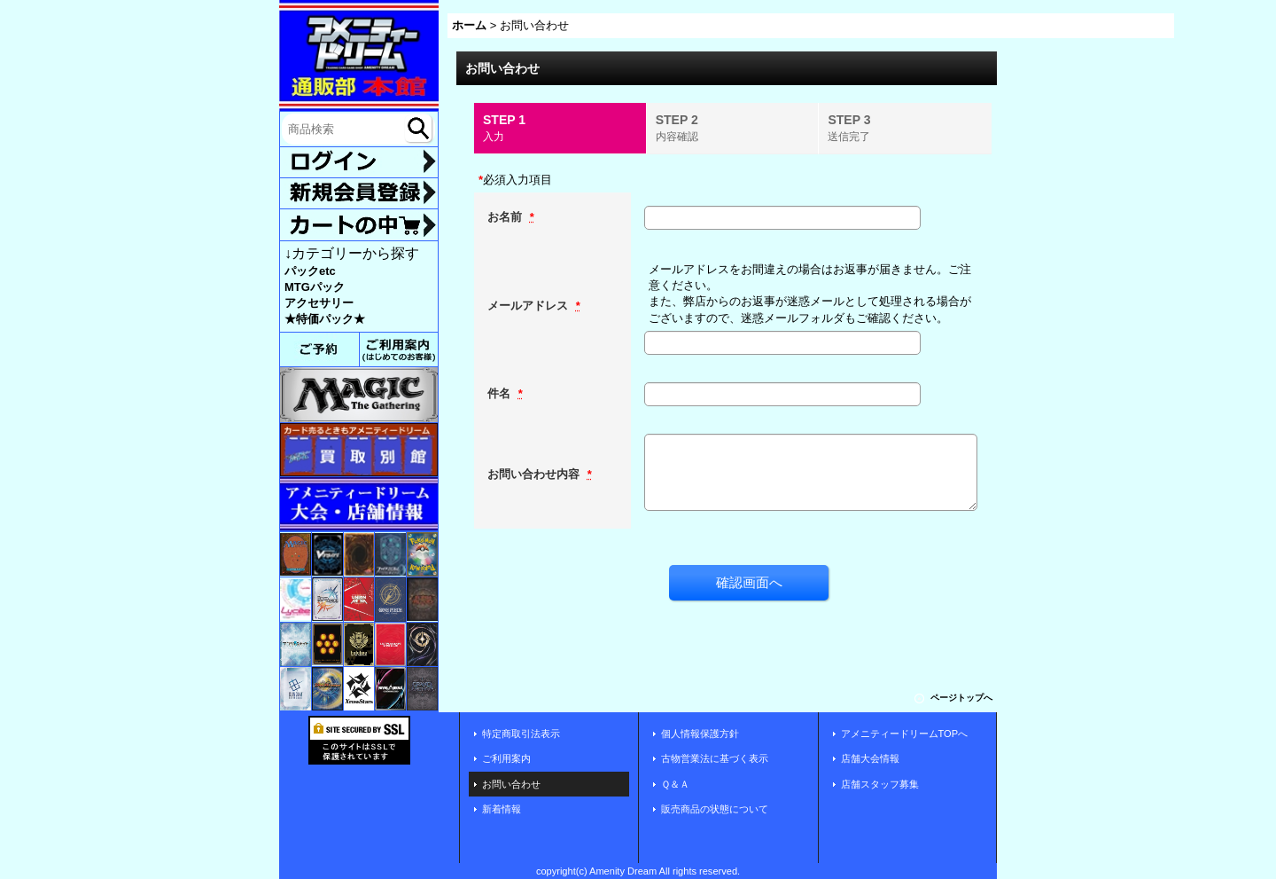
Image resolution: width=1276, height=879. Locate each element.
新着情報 (501, 809)
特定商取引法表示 (521, 733)
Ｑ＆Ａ (675, 784)
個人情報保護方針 (700, 733)
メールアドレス (529, 305)
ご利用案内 (506, 758)
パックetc (310, 271)
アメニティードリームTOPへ (905, 733)
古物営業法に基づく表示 (714, 758)
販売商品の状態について (714, 809)
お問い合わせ (511, 784)
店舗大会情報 (870, 758)
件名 (500, 393)
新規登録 (359, 193)
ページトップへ (961, 697)
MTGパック (314, 287)
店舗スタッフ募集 (880, 784)
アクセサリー (319, 303)
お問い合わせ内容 (535, 474)
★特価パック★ (324, 319)
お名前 (506, 217)
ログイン (359, 162)
